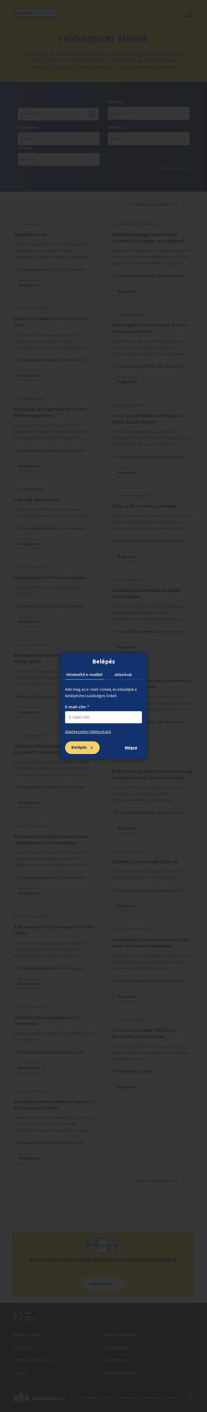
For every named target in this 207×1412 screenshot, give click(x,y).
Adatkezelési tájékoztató (88, 732)
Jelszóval (123, 675)
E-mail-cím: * (77, 707)
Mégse (131, 748)
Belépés (79, 747)
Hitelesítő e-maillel (84, 675)
